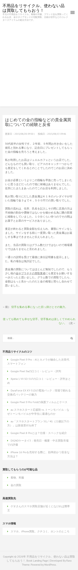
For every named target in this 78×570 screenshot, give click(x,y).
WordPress (50, 564)
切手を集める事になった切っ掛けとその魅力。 (39, 307)
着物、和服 (17, 477)
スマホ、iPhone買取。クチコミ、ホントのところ (40, 531)
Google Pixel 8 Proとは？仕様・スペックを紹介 (39, 433)
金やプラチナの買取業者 (30, 273)
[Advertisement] (39, 62)
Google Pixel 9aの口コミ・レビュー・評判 (36, 371)
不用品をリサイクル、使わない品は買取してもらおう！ (34, 8)
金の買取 (16, 485)
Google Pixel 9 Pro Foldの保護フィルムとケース (39, 402)
